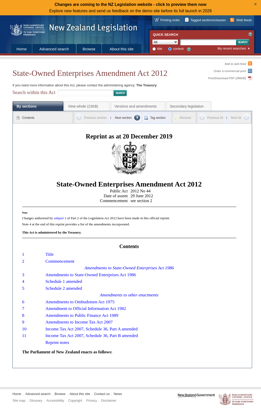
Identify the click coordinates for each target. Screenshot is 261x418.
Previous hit (215, 118)
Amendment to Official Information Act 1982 (85, 308)
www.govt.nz (196, 399)
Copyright (75, 400)
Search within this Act (33, 92)
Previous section (95, 118)
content (178, 49)
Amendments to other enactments (129, 295)
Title (49, 254)
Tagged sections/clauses (208, 20)
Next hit (236, 118)
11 (24, 335)
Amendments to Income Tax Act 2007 (79, 322)
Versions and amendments (135, 106)
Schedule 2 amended (63, 288)
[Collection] (165, 42)
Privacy (91, 400)
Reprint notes (57, 342)
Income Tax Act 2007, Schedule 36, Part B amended (91, 335)
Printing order (170, 20)
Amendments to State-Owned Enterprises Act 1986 (129, 267)
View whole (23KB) (83, 106)
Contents (28, 118)
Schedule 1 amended (63, 281)
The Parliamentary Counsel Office (236, 399)
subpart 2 (60, 218)
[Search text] (208, 42)
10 (24, 329)
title (159, 49)
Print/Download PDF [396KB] (227, 78)
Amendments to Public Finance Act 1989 (81, 315)
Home (21, 49)
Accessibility (55, 400)
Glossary (36, 400)
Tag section (158, 118)
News (118, 394)
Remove (185, 118)
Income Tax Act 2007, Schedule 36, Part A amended (91, 329)
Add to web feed (235, 63)
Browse (89, 49)
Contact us (102, 394)
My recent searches (231, 48)
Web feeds (244, 20)
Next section (123, 118)
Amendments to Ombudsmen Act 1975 (79, 301)
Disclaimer (108, 400)
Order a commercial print (230, 71)
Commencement (59, 261)
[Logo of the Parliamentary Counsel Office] (71, 28)
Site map (18, 400)
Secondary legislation (187, 106)
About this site (122, 49)
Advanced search (54, 49)
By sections (27, 106)
